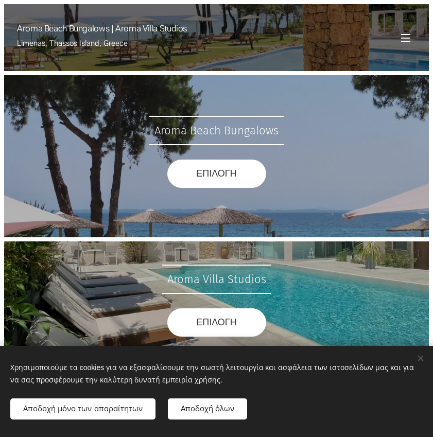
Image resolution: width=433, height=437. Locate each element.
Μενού (405, 38)
